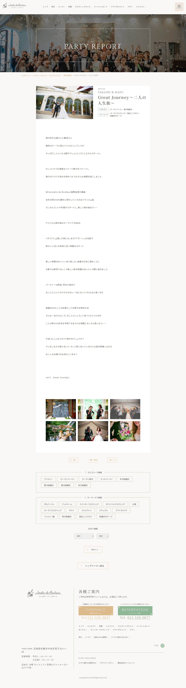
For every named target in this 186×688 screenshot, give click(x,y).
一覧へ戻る (93, 460)
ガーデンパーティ (55, 75)
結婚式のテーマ (105, 516)
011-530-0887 (99, 617)
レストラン (140, 6)
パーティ (61, 6)
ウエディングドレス (82, 6)
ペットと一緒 (49, 516)
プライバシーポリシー (107, 663)
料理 (70, 6)
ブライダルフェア (117, 6)
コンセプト (91, 626)
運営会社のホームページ (126, 663)
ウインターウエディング (89, 504)
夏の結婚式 (68, 75)
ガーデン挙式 (87, 479)
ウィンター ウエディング (100, 629)
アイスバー (48, 479)
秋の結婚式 (83, 485)
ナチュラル (103, 510)
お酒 (134, 504)
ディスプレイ (87, 510)
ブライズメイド (121, 510)
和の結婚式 (67, 516)
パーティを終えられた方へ (120, 637)
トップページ (26, 75)
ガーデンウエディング (52, 510)
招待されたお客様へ (101, 637)
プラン (130, 6)
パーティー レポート (40, 75)
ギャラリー (83, 629)
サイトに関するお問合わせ (87, 663)
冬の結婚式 (124, 479)
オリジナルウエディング (115, 504)
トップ (45, 6)
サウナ (71, 510)
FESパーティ (49, 504)
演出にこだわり (85, 516)
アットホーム (67, 504)
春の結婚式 (66, 485)
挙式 (53, 6)
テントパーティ (106, 479)
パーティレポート (100, 6)
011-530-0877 (138, 617)
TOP (156, 645)
